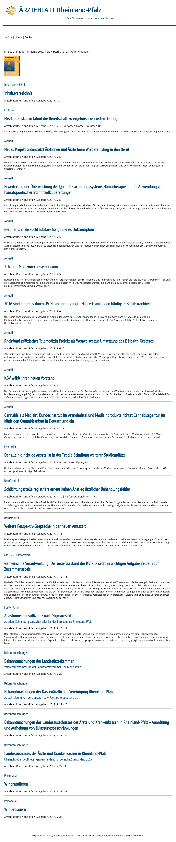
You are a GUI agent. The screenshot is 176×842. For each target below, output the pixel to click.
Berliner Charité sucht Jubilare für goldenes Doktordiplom (49, 229)
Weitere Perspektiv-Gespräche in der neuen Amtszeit (45, 526)
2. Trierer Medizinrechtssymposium (31, 267)
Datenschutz (81, 835)
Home (18, 37)
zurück (8, 37)
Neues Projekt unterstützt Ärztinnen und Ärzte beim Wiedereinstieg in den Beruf (66, 149)
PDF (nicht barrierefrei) (112, 835)
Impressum (68, 835)
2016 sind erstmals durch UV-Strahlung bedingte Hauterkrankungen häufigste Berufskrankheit (77, 304)
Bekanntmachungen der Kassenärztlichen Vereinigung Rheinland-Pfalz (58, 692)
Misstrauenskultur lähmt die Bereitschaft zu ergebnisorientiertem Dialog (60, 118)
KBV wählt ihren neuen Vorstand (29, 378)
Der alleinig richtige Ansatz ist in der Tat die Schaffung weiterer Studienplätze (64, 455)
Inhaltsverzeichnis (18, 93)
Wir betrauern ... (16, 809)
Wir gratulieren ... (17, 784)
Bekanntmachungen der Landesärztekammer (39, 661)
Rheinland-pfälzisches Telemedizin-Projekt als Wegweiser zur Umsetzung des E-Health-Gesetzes (79, 341)
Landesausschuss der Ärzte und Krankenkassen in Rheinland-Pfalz (55, 753)
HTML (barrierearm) (134, 835)
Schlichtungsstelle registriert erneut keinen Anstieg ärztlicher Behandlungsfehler (67, 489)
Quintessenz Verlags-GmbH (47, 835)
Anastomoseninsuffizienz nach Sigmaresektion (40, 616)
